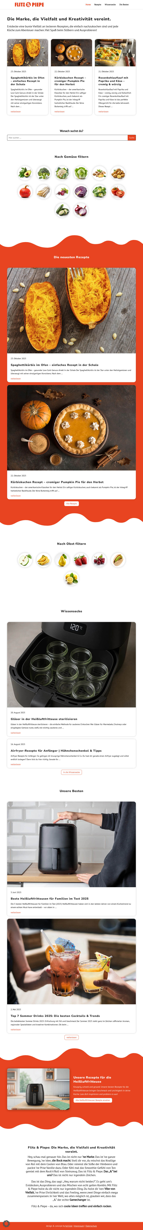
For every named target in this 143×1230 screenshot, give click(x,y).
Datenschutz (91, 1226)
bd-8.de (68, 1226)
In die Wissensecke (71, 772)
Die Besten (124, 5)
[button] (6, 1223)
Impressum (79, 1226)
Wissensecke (110, 5)
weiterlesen (16, 111)
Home (88, 5)
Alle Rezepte (71, 503)
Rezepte (97, 5)
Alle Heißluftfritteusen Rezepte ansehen (93, 1100)
